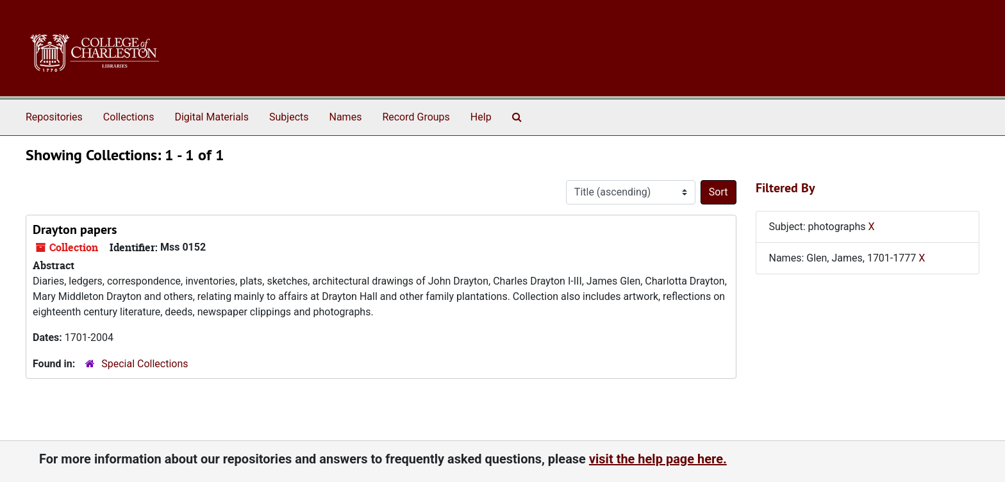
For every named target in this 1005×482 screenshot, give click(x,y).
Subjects (288, 117)
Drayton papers (75, 229)
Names (345, 117)
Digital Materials (211, 117)
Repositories (54, 117)
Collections (128, 117)
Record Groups (415, 117)
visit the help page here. (658, 459)
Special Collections (144, 364)
